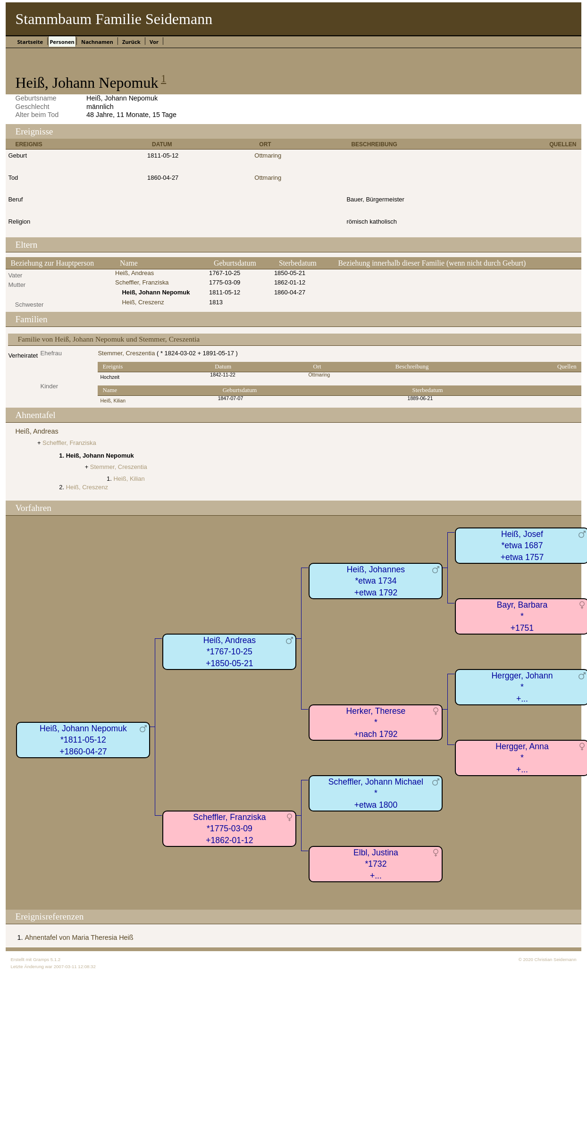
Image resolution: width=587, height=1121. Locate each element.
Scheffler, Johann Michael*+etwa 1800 (375, 793)
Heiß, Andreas (134, 272)
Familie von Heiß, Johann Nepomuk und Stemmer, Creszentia (108, 339)
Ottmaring (267, 155)
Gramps (41, 959)
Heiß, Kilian (113, 400)
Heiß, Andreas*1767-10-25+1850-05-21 (229, 652)
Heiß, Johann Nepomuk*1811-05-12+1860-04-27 (83, 740)
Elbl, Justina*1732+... (375, 864)
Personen (62, 41)
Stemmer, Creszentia (126, 353)
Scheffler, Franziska (142, 282)
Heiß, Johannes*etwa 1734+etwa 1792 (376, 581)
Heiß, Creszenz (143, 302)
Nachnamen (97, 41)
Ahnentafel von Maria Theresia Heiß (79, 937)
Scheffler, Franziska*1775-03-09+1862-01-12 (229, 828)
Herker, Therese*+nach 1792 (376, 722)
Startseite (30, 41)
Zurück (131, 41)
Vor (154, 41)
